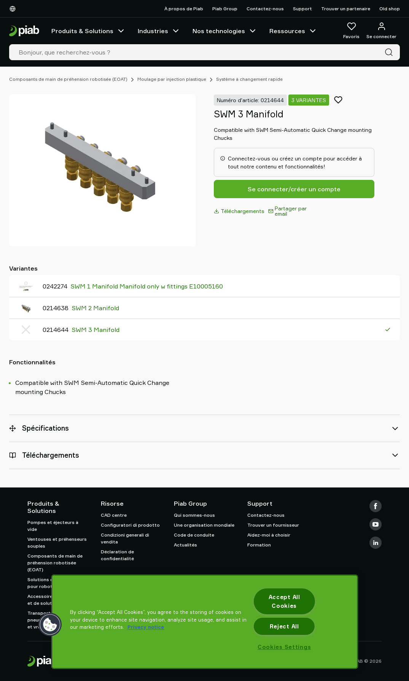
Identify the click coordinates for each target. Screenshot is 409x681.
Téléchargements (239, 211)
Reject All (284, 626)
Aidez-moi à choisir (268, 535)
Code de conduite (194, 535)
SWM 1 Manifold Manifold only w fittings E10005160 (146, 286)
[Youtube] (375, 524)
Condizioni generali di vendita (125, 538)
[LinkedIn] (375, 543)
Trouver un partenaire (345, 8)
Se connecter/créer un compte (294, 189)
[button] (50, 624)
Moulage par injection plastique (171, 79)
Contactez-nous (265, 8)
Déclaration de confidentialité (117, 555)
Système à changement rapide (249, 79)
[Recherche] (390, 52)
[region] (204, 622)
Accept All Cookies (284, 601)
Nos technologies (225, 30)
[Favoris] (351, 31)
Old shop (389, 8)
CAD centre (114, 515)
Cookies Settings (284, 647)
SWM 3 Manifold (95, 329)
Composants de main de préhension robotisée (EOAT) (68, 79)
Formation (259, 545)
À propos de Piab (183, 8)
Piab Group (224, 8)
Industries (159, 30)
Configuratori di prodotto (130, 525)
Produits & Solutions (88, 30)
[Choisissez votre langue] (14, 8)
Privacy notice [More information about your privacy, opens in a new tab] (145, 627)
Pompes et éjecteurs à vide (52, 525)
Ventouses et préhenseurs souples (57, 542)
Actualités (185, 545)
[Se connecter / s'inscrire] (381, 31)
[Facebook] (375, 506)
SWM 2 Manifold (95, 308)
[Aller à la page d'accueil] (24, 31)
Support (302, 8)
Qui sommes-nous (194, 515)
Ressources (293, 30)
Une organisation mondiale (204, 525)
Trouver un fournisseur (273, 525)
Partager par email (287, 211)
